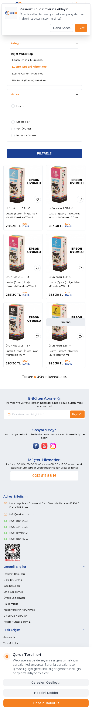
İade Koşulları (11, 585)
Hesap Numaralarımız (17, 621)
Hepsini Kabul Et (46, 703)
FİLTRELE (44, 153)
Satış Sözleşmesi (13, 591)
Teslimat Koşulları (14, 573)
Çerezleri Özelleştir (46, 682)
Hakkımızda (10, 603)
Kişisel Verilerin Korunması (19, 609)
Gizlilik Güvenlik (13, 579)
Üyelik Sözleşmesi (14, 597)
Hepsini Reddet (46, 693)
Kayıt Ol (77, 414)
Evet (81, 28)
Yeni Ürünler (10, 643)
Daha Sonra (62, 28)
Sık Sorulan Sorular (15, 615)
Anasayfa (9, 637)
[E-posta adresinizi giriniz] (44, 414)
